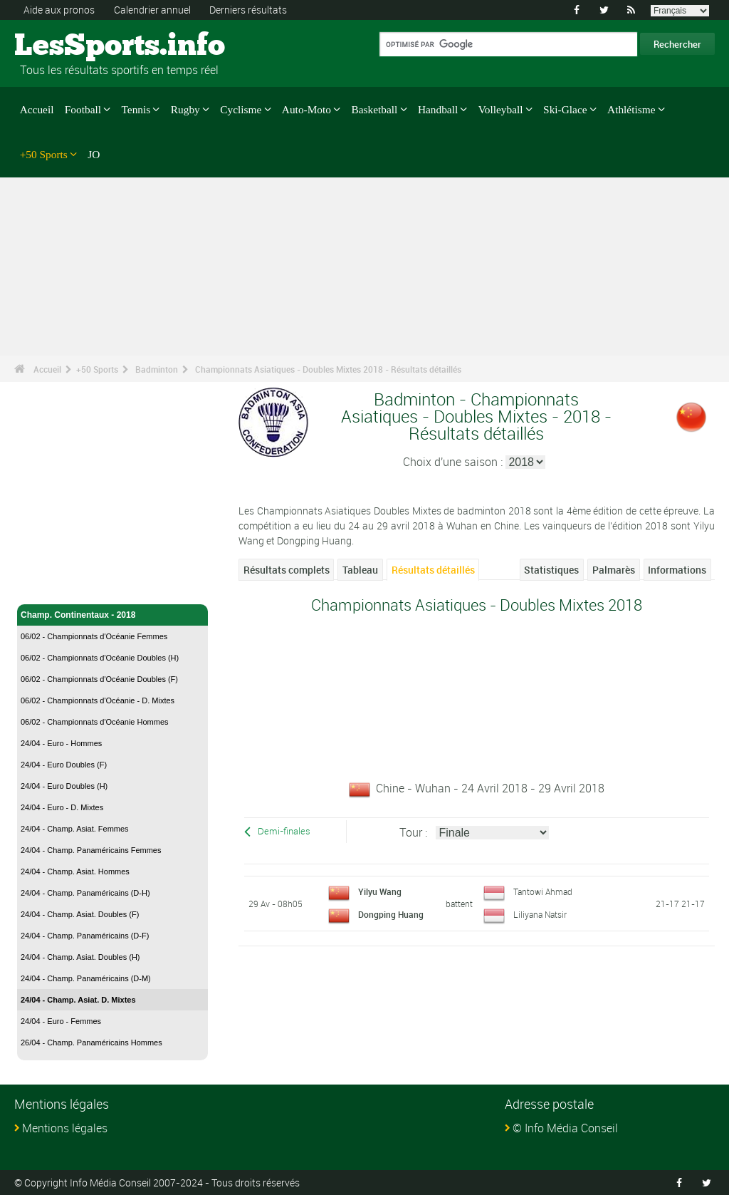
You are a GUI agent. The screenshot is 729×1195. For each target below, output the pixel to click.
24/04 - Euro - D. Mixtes (62, 807)
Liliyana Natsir (540, 914)
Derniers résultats (248, 9)
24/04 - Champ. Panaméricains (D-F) (85, 935)
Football (83, 109)
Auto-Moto (306, 109)
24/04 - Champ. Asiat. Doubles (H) (80, 957)
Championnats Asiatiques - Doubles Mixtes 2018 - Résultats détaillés (328, 369)
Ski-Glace (565, 109)
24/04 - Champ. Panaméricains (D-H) (85, 893)
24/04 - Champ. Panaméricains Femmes (91, 850)
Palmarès (613, 569)
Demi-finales (284, 831)
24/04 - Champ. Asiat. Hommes (75, 871)
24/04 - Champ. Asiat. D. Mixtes (78, 999)
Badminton (156, 369)
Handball (438, 109)
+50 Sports (44, 154)
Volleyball (500, 109)
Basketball (375, 109)
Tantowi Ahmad (542, 891)
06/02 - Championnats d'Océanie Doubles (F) (99, 679)
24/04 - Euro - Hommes (61, 743)
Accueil (37, 109)
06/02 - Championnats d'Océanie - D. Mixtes (97, 700)
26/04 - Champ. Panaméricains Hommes (91, 1042)
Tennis (136, 109)
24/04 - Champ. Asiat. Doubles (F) (80, 914)
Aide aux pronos (59, 9)
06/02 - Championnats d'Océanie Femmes (94, 636)
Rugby (185, 109)
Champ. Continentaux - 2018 (112, 615)
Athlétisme (631, 109)
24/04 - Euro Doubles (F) (64, 764)
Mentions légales (64, 1128)
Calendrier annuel (152, 9)
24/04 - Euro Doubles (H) (64, 786)
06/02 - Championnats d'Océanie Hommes (95, 722)
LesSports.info (68, 46)
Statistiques (551, 569)
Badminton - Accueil (62, 585)
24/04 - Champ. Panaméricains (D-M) (86, 978)
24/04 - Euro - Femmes (61, 1021)
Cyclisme (240, 109)
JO (94, 154)
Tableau (360, 569)
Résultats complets (286, 569)
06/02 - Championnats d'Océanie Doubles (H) (100, 657)
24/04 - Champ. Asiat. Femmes (75, 828)
